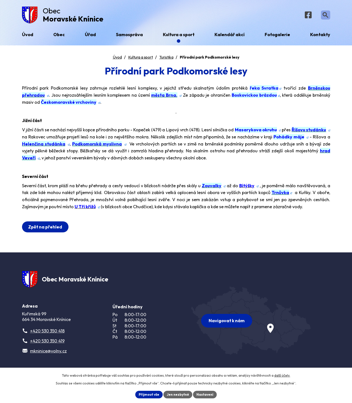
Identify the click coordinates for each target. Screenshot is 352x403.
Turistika (166, 58)
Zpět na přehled (46, 228)
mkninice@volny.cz (48, 353)
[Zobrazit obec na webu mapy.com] (251, 322)
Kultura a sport (140, 58)
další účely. (282, 375)
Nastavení (205, 394)
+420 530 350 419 (47, 343)
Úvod (117, 58)
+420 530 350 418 (47, 333)
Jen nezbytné (177, 394)
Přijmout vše (148, 394)
